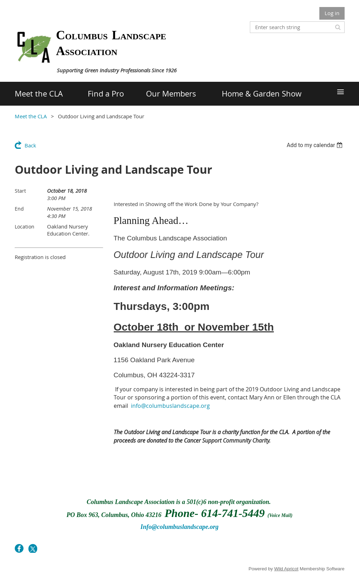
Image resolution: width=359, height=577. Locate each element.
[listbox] (316, 145)
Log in (332, 12)
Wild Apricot (286, 568)
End (19, 208)
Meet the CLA (31, 116)
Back (30, 145)
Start (20, 190)
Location (24, 226)
